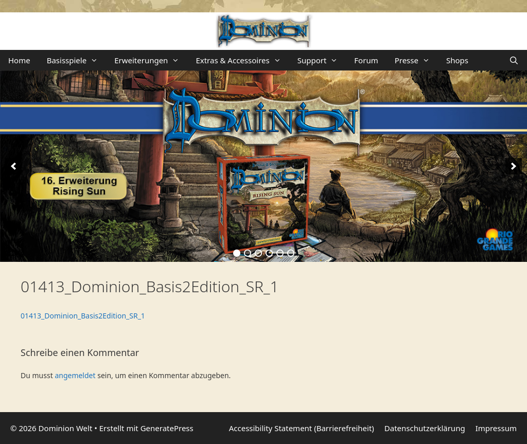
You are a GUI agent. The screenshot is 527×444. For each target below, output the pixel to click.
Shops (457, 60)
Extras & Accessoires (242, 60)
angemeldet (75, 375)
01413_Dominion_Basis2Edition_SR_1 (83, 316)
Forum (366, 60)
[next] (513, 166)
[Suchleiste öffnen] (514, 60)
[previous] (13, 166)
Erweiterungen (150, 60)
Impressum (496, 428)
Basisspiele (76, 60)
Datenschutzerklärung (424, 428)
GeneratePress (167, 428)
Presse (416, 60)
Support (321, 60)
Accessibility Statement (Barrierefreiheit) (301, 428)
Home (19, 60)
